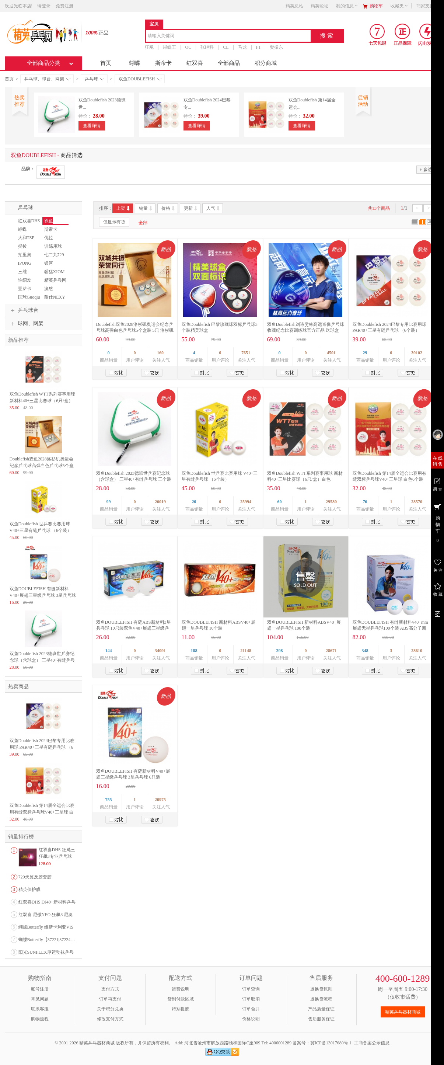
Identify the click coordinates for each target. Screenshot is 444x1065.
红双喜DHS (29, 220)
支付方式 (110, 989)
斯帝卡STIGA (49, 233)
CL (225, 47)
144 (108, 650)
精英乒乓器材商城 (402, 1011)
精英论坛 (319, 5)
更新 (191, 208)
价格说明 (251, 1019)
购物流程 (40, 1019)
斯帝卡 (163, 63)
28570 (416, 501)
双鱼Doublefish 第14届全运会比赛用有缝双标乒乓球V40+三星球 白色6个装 (42, 812)
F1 (258, 47)
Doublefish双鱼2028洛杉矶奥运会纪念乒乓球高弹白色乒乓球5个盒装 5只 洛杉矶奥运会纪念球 (135, 330)
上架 (123, 208)
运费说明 (180, 989)
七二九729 (54, 254)
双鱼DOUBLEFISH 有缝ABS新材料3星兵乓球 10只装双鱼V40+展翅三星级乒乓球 (133, 628)
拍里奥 (24, 254)
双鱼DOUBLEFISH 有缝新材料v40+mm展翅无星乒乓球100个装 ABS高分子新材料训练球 (390, 628)
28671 (331, 650)
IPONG (25, 263)
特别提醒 (180, 1009)
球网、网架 (26, 324)
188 (194, 650)
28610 (416, 650)
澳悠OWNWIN (52, 292)
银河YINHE (49, 266)
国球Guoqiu (29, 297)
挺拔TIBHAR (24, 249)
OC (188, 47)
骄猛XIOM (54, 271)
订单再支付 (110, 999)
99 (108, 501)
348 (365, 650)
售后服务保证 (321, 1019)
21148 (245, 650)
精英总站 (294, 5)
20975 (160, 799)
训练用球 (53, 246)
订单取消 (251, 999)
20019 (160, 501)
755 (108, 799)
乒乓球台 (23, 310)
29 (365, 352)
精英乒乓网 (55, 280)
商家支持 (427, 5)
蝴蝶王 (169, 47)
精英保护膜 (29, 889)
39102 (416, 352)
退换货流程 (321, 999)
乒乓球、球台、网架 (47, 78)
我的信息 (347, 5)
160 (160, 352)
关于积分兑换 (110, 1009)
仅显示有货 (114, 222)
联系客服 (40, 1009)
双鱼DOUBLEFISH (140, 78)
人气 (213, 208)
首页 (105, 63)
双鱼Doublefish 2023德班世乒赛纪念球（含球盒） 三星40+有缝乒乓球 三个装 (42, 660)
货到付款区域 (180, 999)
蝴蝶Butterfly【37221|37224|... (46, 939)
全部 (143, 222)
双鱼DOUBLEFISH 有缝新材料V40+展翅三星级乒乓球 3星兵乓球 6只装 (43, 595)
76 (365, 501)
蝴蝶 (134, 63)
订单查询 (251, 989)
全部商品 (229, 63)
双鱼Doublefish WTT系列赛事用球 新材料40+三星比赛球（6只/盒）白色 (42, 400)
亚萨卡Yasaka (23, 292)
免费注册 (64, 5)
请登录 (43, 5)
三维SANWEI (25, 275)
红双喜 (194, 63)
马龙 (242, 47)
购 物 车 (437, 523)
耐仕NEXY (54, 297)
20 (194, 501)
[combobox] (228, 36)
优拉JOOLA (49, 241)
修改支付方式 (110, 1019)
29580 (331, 501)
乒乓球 (94, 78)
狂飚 (149, 47)
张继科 (207, 47)
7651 (245, 352)
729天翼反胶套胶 (35, 877)
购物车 (376, 5)
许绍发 (24, 280)
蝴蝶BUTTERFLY (28, 233)
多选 (425, 169)
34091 (160, 650)
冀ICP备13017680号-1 (331, 1042)
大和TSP (26, 237)
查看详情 (92, 125)
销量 (146, 208)
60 (279, 501)
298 (279, 650)
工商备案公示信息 (371, 1042)
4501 (331, 352)
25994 (245, 501)
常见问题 (40, 999)
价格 (168, 208)
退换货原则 (321, 989)
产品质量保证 (321, 1009)
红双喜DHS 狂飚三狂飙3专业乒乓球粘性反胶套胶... (57, 856)
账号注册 (40, 989)
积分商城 (266, 63)
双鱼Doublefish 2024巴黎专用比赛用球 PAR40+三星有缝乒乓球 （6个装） (42, 747)
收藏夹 (399, 5)
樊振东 (276, 47)
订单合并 (251, 1009)
